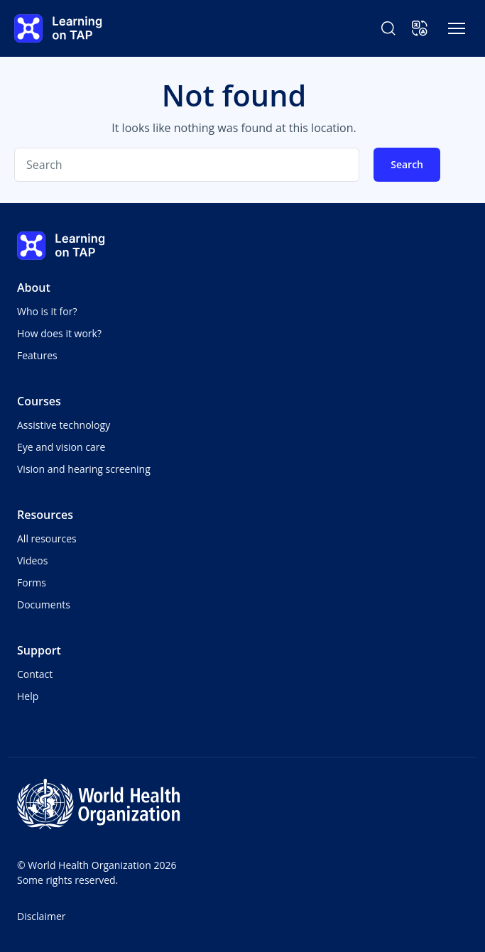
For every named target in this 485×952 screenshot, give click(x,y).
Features (37, 355)
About (33, 287)
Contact (35, 674)
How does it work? (59, 333)
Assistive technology (63, 425)
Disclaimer (41, 916)
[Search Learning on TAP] (388, 28)
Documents (43, 604)
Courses (39, 401)
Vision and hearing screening (84, 469)
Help (27, 696)
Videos (32, 560)
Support (39, 650)
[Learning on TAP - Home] (58, 28)
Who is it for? (47, 311)
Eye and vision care (61, 447)
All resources (47, 538)
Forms (31, 582)
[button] (419, 28)
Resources (45, 514)
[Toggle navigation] (456, 28)
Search (407, 164)
